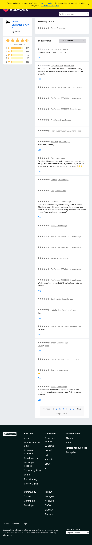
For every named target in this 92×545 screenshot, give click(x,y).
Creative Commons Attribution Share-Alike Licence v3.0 (28, 532)
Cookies (15, 524)
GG (52, 158)
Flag (39, 57)
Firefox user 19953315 (60, 109)
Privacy (6, 524)
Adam (53, 226)
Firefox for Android (46, 3)
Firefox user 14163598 (60, 359)
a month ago (63, 49)
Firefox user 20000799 (60, 87)
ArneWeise (55, 120)
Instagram (50, 496)
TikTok (48, 505)
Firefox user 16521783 (60, 131)
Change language (73, 529)
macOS (48, 450)
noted (25, 530)
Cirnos (53, 28)
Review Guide (31, 483)
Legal (25, 524)
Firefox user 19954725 (60, 236)
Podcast (49, 514)
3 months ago (75, 247)
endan (53, 343)
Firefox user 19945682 (60, 269)
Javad (53, 258)
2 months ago (76, 87)
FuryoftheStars (57, 66)
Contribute (29, 501)
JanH (17, 31)
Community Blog (32, 470)
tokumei (54, 49)
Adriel (53, 387)
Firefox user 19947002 (60, 247)
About (27, 438)
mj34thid (54, 142)
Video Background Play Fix (20, 24)
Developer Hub (31, 458)
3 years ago (62, 28)
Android (49, 459)
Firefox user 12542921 (60, 326)
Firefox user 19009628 (60, 280)
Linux (47, 463)
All (46, 468)
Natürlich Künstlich (58, 310)
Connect (28, 496)
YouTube (49, 501)
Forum (27, 475)
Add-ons (28, 433)
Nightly (69, 438)
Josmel (53, 370)
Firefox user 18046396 (60, 98)
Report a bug (30, 479)
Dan (52, 191)
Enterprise (71, 452)
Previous (46, 409)
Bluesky (49, 509)
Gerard (54, 180)
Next (79, 409)
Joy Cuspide (56, 299)
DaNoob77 (55, 201)
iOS (46, 455)
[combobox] (74, 14)
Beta (68, 442)
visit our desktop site (50, 6)
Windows (49, 446)
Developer (29, 505)
